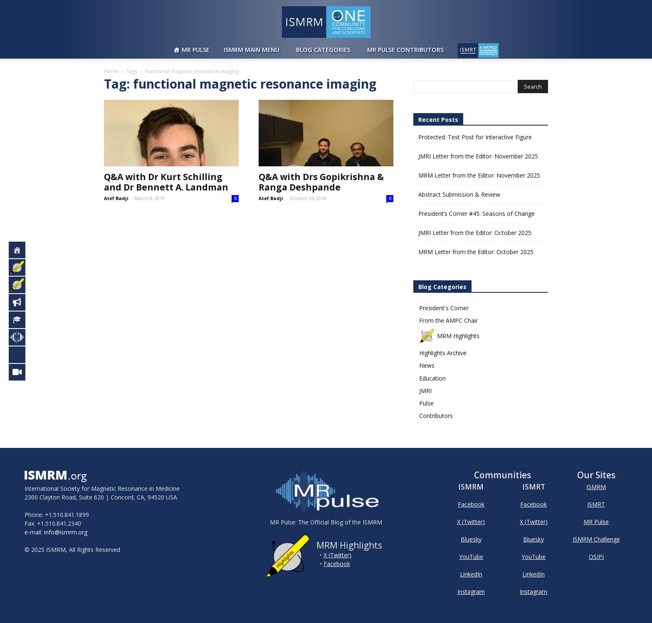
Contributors (436, 416)
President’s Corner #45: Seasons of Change (476, 214)
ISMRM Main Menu (251, 50)
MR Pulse (196, 50)
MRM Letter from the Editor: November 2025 (479, 175)
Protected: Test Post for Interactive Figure (475, 137)
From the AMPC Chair (448, 320)
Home (111, 71)
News (427, 365)
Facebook (337, 564)
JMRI (425, 391)
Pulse (426, 403)
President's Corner (444, 308)
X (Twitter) (337, 555)
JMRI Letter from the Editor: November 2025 (478, 156)
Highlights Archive (443, 353)
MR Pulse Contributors (405, 50)
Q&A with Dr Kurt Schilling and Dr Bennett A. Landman (166, 182)
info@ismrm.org (65, 532)
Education (432, 378)
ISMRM (596, 487)
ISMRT (596, 504)
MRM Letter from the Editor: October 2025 (475, 252)
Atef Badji (116, 198)
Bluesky (471, 539)
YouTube (471, 557)
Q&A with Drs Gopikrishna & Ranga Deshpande (321, 182)
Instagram (471, 592)
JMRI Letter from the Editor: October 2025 (474, 233)
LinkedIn (471, 574)
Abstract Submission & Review (459, 194)
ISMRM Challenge (596, 539)
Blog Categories (323, 50)
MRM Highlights (449, 336)
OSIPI (596, 557)
